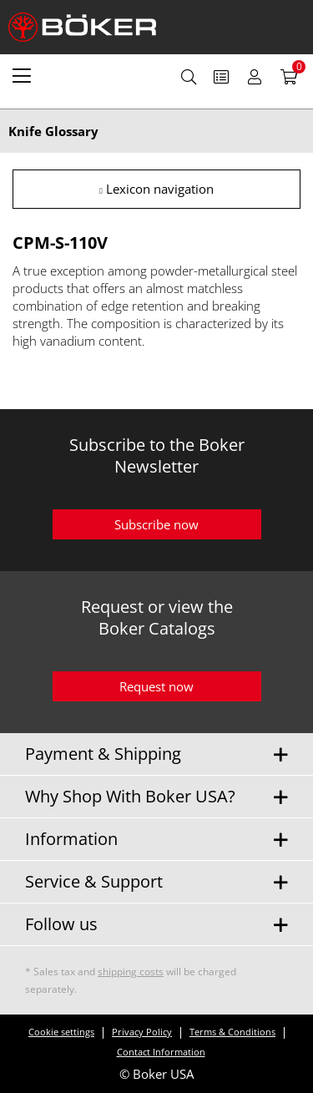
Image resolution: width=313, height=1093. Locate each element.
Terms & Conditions (232, 1031)
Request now (156, 686)
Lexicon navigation (156, 188)
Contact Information (161, 1051)
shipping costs (131, 971)
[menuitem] (21, 75)
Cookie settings (61, 1031)
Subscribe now (156, 524)
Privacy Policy (142, 1031)
